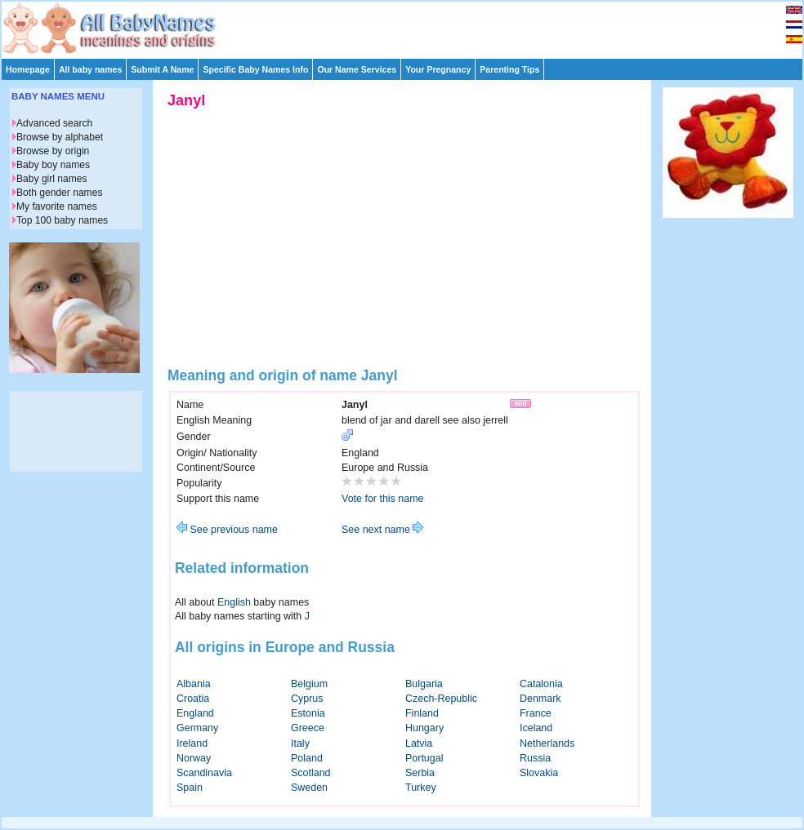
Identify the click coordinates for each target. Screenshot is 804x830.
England (195, 713)
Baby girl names (51, 178)
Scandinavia (204, 773)
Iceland (536, 728)
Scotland (311, 773)
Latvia (418, 743)
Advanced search (54, 123)
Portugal (424, 758)
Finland (422, 713)
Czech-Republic (441, 698)
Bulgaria (424, 684)
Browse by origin (52, 151)
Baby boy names (53, 165)
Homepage (28, 69)
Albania (193, 684)
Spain (189, 787)
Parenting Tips (509, 69)
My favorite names (56, 206)
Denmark (540, 698)
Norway (193, 758)
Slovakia (539, 773)
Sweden (309, 787)
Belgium (309, 684)
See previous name (227, 529)
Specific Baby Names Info (255, 69)
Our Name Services (356, 69)
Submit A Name (162, 69)
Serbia (420, 773)
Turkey (420, 787)
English (234, 602)
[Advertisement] (409, 26)
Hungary (424, 728)
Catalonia (541, 684)
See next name (382, 529)
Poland (307, 758)
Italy (300, 743)
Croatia (192, 698)
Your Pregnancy (438, 69)
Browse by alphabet (59, 137)
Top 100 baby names (62, 220)
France (536, 713)
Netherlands (547, 743)
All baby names (90, 69)
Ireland (192, 743)
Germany (197, 728)
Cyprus (307, 698)
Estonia (308, 713)
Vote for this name (383, 498)
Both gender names (59, 192)
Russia (535, 758)
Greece (307, 728)
